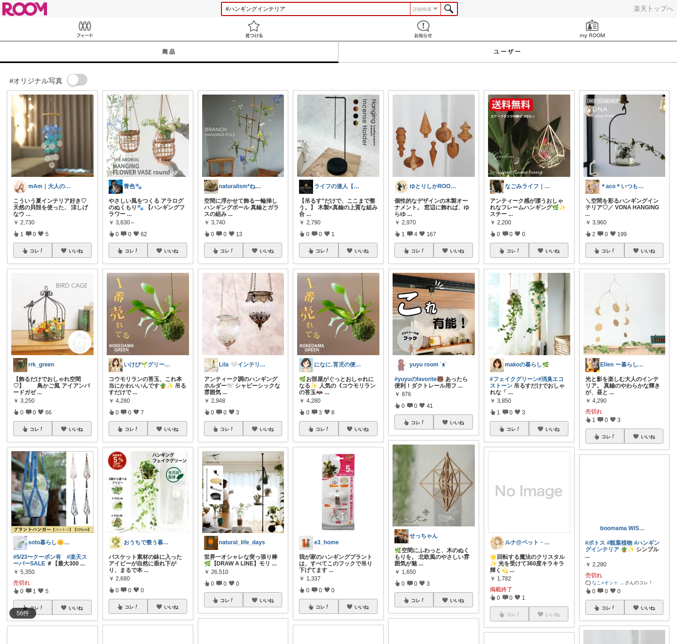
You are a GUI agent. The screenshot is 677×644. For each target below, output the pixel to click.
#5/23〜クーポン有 (37, 557)
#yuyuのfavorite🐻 (419, 379)
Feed (84, 28)
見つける (253, 28)
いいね (76, 250)
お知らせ (423, 28)
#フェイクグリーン (514, 379)
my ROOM (592, 28)
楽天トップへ (653, 8)
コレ (37, 250)
